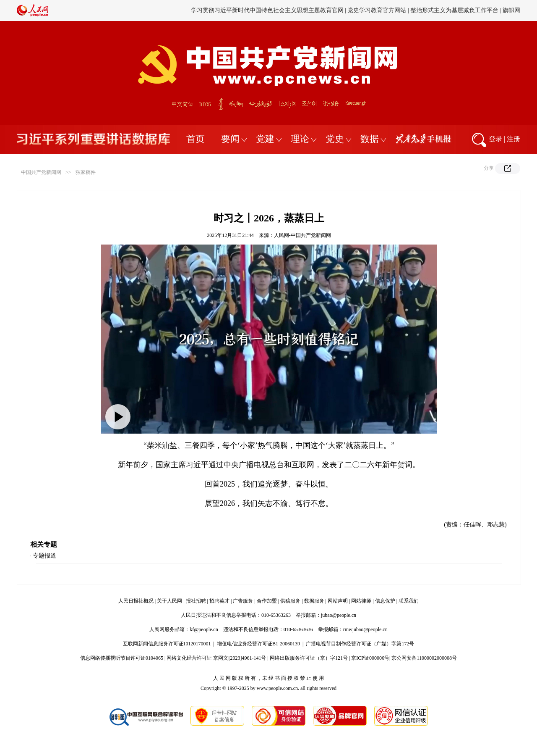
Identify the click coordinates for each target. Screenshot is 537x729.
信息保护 (385, 601)
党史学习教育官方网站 (377, 10)
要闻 (230, 139)
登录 (495, 138)
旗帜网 (511, 10)
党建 (265, 139)
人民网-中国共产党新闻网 (302, 235)
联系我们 (409, 601)
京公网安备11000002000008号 (424, 658)
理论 (300, 139)
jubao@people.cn (338, 615)
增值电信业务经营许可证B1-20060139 (258, 644)
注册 (513, 138)
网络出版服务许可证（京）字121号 (309, 658)
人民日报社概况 (136, 601)
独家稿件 (86, 172)
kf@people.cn (204, 629)
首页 (195, 139)
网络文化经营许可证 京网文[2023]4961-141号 (216, 658)
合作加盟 (267, 601)
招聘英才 (219, 601)
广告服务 (243, 601)
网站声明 (338, 601)
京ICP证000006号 (370, 658)
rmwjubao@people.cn (365, 629)
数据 (369, 139)
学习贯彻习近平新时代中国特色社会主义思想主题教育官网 (267, 10)
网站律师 (361, 601)
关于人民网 (169, 601)
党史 (335, 139)
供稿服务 (290, 601)
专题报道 (44, 556)
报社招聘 (196, 601)
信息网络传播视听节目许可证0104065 (121, 658)
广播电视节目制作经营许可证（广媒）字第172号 (360, 644)
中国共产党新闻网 (41, 172)
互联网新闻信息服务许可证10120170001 (167, 644)
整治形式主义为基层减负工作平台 (454, 10)
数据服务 (314, 601)
